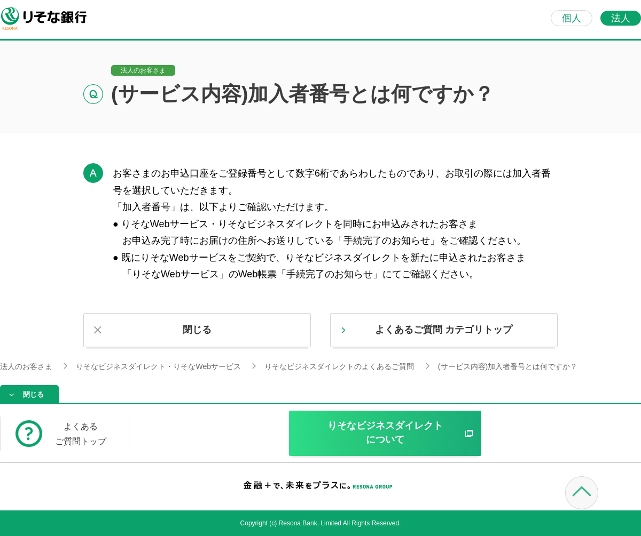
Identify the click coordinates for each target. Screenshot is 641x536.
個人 (571, 18)
